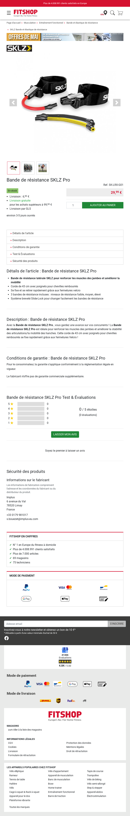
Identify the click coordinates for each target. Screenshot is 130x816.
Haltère (13, 783)
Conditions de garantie (26, 247)
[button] (13, 102)
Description (19, 240)
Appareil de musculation (60, 775)
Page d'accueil (13, 22)
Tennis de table (17, 779)
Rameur (13, 775)
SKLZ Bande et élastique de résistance (28, 29)
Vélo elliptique (16, 771)
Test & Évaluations (24, 254)
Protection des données (78, 743)
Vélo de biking (94, 779)
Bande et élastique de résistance (82, 22)
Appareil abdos (95, 792)
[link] (26, 587)
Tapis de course (95, 771)
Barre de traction (57, 796)
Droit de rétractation (77, 751)
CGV (10, 743)
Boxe (50, 783)
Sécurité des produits (25, 261)
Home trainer (55, 787)
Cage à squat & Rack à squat (24, 792)
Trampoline (93, 775)
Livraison (13, 751)
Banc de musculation (59, 779)
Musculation (30, 22)
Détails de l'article (23, 233)
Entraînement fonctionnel (51, 22)
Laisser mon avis (65, 434)
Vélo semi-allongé (96, 783)
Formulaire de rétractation (22, 755)
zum (25, 729)
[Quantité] (74, 205)
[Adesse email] (56, 624)
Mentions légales (75, 747)
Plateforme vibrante (19, 800)
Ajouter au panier (102, 205)
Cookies (12, 747)
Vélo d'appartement (58, 771)
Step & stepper (94, 787)
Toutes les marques (19, 807)
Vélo (11, 787)
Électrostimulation (96, 796)
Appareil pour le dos (19, 796)
